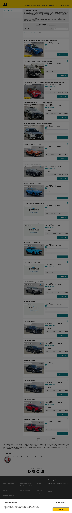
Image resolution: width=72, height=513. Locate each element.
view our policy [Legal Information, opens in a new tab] (14, 508)
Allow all (61, 509)
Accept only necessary (61, 506)
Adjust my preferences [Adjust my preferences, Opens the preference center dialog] (61, 502)
